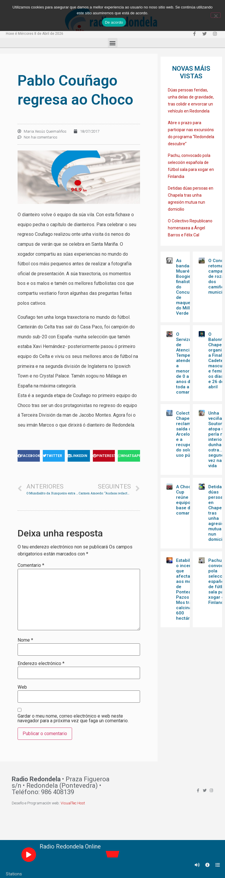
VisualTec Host (73, 803)
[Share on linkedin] (79, 456)
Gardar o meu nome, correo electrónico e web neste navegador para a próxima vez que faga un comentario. (73, 718)
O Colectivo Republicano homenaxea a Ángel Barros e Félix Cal (190, 228)
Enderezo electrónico (41, 663)
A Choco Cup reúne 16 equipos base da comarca (185, 500)
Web (22, 687)
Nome (25, 640)
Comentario (31, 565)
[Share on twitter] (54, 456)
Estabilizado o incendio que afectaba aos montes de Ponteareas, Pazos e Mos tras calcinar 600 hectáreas (189, 589)
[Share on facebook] (29, 456)
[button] (112, 43)
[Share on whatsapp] (129, 456)
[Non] (216, 15)
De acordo (114, 22)
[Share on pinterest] (104, 456)
